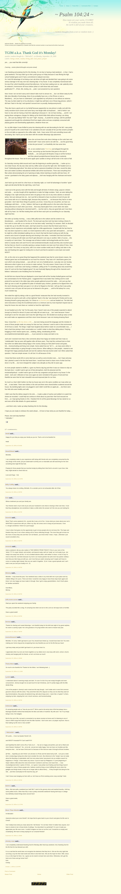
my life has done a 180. (24, 322)
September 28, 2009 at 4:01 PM (13, 512)
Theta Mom (9, 664)
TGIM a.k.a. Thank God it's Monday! (30, 53)
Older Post (69, 874)
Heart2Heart (10, 451)
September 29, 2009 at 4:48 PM (13, 726)
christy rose (10, 841)
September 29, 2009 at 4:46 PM (13, 700)
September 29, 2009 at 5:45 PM (13, 780)
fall (32, 59)
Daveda (8, 517)
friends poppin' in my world (39, 881)
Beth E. (8, 786)
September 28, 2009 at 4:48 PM (13, 567)
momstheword (10, 637)
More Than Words (12, 810)
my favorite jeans (44, 300)
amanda (8, 546)
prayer (44, 59)
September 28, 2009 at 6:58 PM (13, 594)
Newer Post (8, 874)
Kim (6, 498)
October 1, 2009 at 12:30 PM (12, 866)
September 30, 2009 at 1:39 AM (13, 835)
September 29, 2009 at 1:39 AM (13, 658)
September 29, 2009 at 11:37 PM (14, 804)
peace (39, 59)
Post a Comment (10, 871)
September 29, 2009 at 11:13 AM (14, 671)
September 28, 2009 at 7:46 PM (13, 631)
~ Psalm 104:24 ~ (74, 14)
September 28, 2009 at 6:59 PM (13, 616)
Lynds (7, 677)
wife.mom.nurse (11, 599)
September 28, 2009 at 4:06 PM (13, 540)
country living (25, 59)
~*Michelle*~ (10, 732)
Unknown (9, 706)
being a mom (14, 59)
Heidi (7, 433)
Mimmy (8, 573)
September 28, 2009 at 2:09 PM (13, 492)
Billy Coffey (9, 484)
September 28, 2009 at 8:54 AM (13, 445)
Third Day (48, 149)
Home (39, 874)
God (35, 59)
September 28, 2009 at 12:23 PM (14, 479)
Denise (8, 622)
